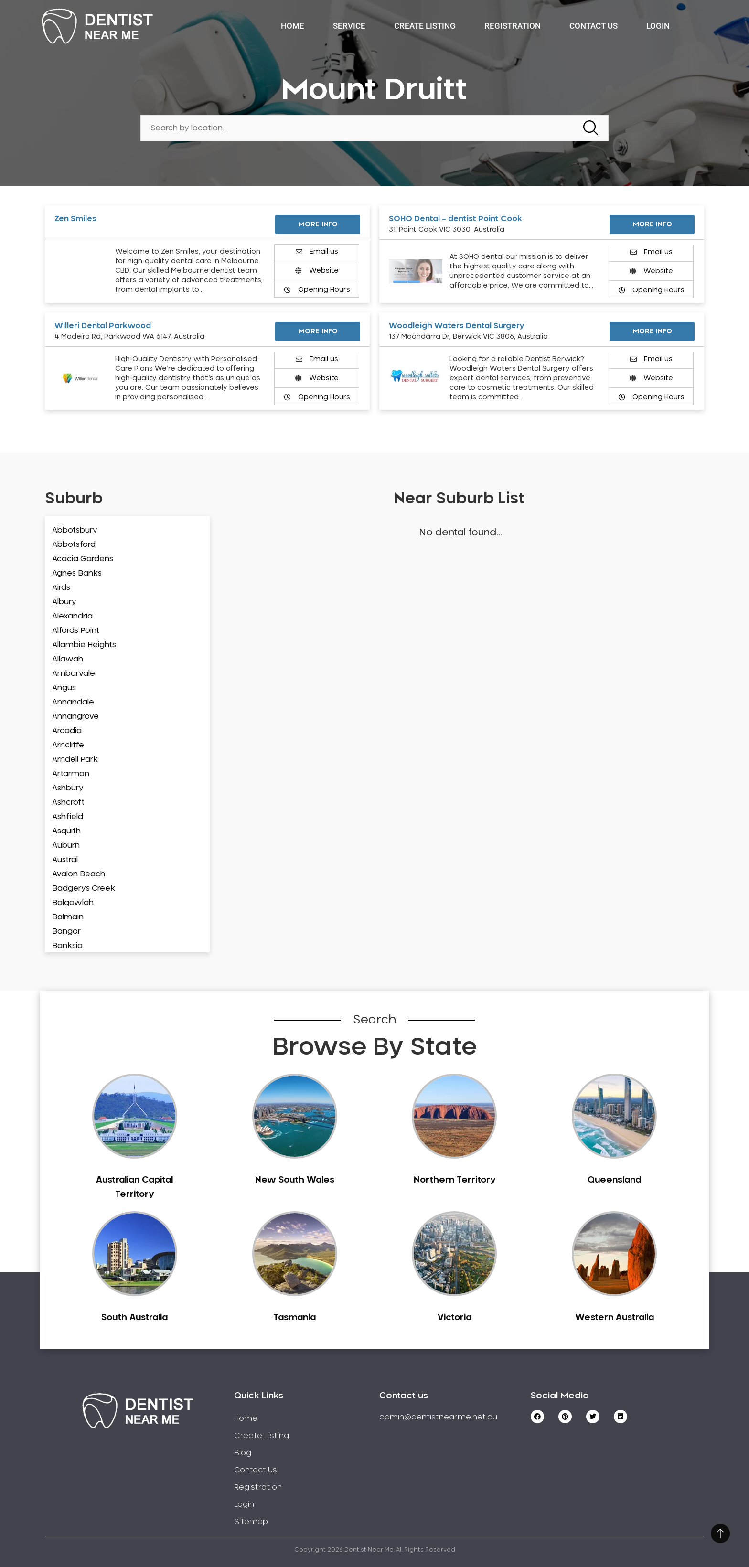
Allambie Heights (84, 645)
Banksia (67, 945)
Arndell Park (75, 759)
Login (658, 26)
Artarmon (70, 774)
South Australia (134, 1317)
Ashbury (68, 788)
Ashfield (67, 817)
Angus (64, 688)
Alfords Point (75, 630)
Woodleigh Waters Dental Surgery (456, 326)
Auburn (66, 845)
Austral (65, 859)
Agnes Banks (77, 573)
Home (292, 26)
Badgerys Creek (83, 888)
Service (349, 26)
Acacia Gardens (82, 559)
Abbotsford (74, 544)
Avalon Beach (78, 874)
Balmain (68, 917)
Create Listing (425, 26)
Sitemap (251, 1521)
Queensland (614, 1180)
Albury (64, 602)
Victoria (454, 1317)
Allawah (67, 659)
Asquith (66, 831)
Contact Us (593, 26)
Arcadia (67, 731)
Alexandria (72, 616)
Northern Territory (454, 1180)
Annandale (73, 702)
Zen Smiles (75, 219)
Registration (512, 26)
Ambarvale (73, 673)
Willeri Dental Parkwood (102, 326)
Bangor (66, 931)
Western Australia (614, 1317)
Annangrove (75, 716)
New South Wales (294, 1180)
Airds (61, 587)
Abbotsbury (74, 530)
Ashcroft (68, 802)
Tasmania (294, 1317)
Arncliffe (68, 745)
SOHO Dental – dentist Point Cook (455, 219)
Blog (242, 1453)
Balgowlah (73, 902)
